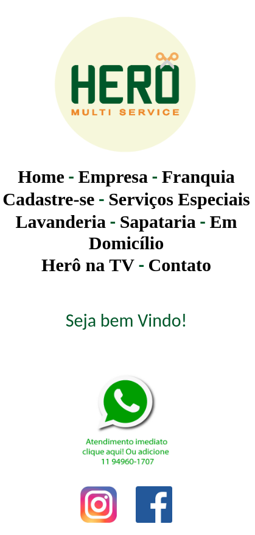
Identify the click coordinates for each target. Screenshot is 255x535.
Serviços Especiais (179, 199)
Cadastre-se (48, 199)
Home (41, 176)
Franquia (198, 176)
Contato (179, 265)
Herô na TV (87, 265)
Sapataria (158, 221)
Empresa (113, 176)
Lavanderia (61, 221)
